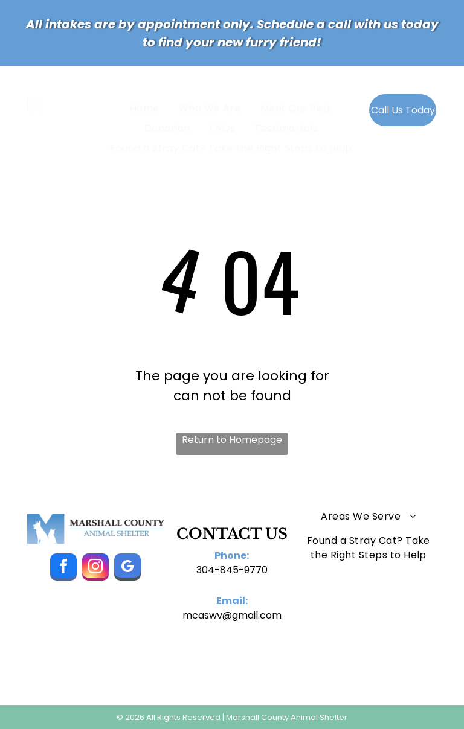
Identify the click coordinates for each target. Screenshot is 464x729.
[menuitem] (147, 108)
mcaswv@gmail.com (232, 615)
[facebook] (63, 568)
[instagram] (95, 568)
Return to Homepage (232, 440)
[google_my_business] (127, 568)
